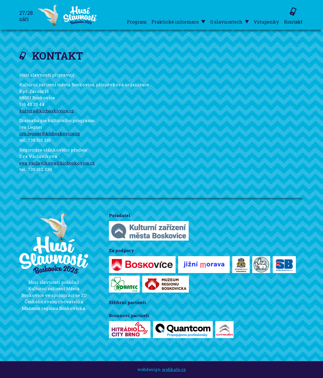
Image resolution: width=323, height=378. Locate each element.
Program (137, 22)
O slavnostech (229, 22)
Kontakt (293, 22)
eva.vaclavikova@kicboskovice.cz (57, 163)
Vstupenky (266, 22)
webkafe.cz (174, 369)
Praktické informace (178, 22)
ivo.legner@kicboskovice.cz (49, 133)
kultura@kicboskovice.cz (46, 111)
